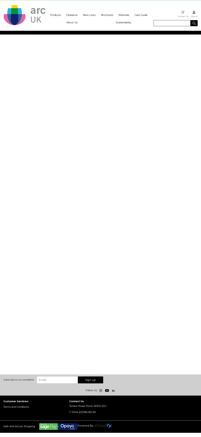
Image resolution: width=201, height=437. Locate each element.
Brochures (107, 15)
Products (55, 15)
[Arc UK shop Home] (24, 25)
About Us (71, 22)
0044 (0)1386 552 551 (82, 412)
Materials (123, 15)
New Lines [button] (89, 15)
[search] (172, 23)
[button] (194, 23)
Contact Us (183, 13)
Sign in (194, 13)
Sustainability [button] (123, 22)
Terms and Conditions (16, 406)
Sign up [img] (90, 380)
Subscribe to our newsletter (19, 379)
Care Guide (141, 15)
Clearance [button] (72, 15)
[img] (101, 390)
